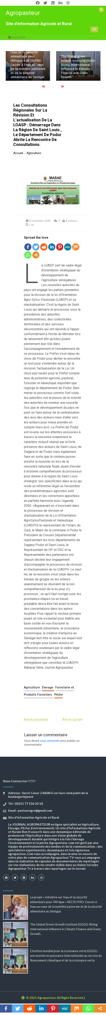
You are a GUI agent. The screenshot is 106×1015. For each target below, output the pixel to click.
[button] (94, 29)
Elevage (48, 691)
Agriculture (32, 691)
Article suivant (72, 723)
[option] (28, 66)
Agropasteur (23, 12)
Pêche (58, 698)
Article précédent (35, 723)
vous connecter (50, 744)
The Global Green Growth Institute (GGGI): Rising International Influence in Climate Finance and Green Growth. (78, 66)
